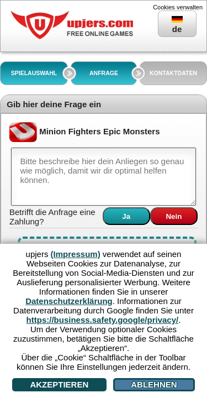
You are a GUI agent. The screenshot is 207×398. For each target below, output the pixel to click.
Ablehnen (154, 384)
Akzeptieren (59, 384)
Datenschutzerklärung (69, 301)
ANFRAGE (103, 73)
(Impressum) (75, 254)
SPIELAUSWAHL (34, 73)
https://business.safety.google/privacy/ (102, 319)
